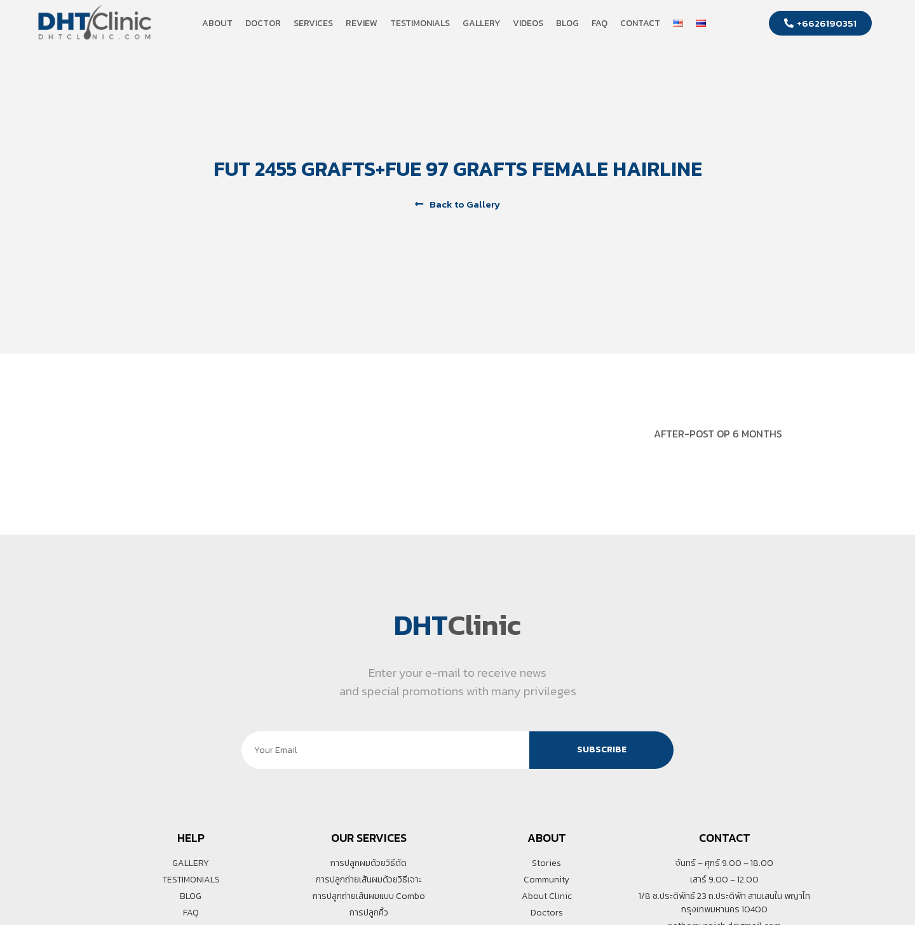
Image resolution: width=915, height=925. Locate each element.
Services (313, 23)
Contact (640, 23)
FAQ (599, 23)
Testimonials (420, 23)
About (217, 23)
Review (361, 23)
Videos (528, 23)
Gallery (481, 23)
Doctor (263, 23)
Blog (567, 23)
